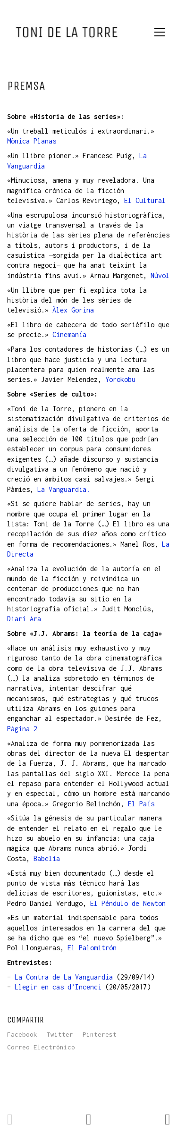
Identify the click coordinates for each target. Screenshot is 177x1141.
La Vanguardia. (63, 489)
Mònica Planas (31, 141)
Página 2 (22, 729)
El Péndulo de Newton (128, 903)
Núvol (160, 275)
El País (141, 804)
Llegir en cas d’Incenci (58, 987)
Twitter (60, 1034)
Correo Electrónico (41, 1047)
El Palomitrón (92, 948)
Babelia (47, 858)
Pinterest (100, 1034)
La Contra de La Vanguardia (64, 977)
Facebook (22, 1034)
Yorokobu (120, 379)
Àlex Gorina (73, 310)
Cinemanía (69, 334)
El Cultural (145, 200)
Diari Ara (24, 619)
